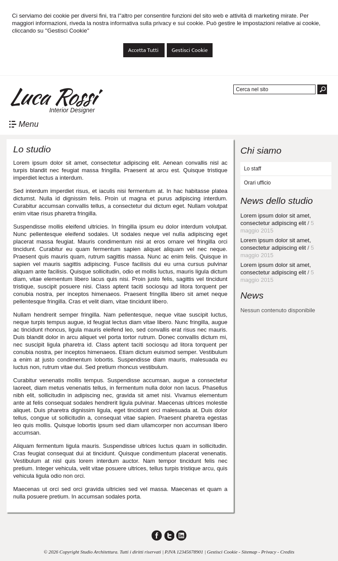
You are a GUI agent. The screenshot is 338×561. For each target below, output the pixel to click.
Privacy (268, 551)
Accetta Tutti (144, 50)
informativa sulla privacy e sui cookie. (157, 23)
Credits (287, 551)
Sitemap (249, 551)
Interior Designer (72, 110)
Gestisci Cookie (190, 50)
